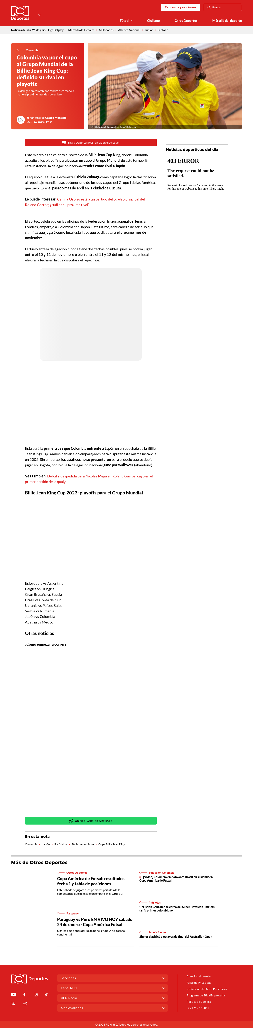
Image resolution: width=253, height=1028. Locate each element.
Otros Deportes (186, 21)
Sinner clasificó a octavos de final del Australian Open (175, 937)
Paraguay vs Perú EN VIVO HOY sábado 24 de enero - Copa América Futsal (94, 922)
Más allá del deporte (227, 21)
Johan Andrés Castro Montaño (47, 117)
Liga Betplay (56, 30)
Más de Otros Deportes (39, 863)
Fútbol (124, 21)
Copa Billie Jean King (111, 844)
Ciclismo (153, 21)
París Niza (60, 844)
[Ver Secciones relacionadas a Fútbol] (131, 20)
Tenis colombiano (83, 844)
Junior (149, 30)
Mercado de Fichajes (81, 30)
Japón (46, 844)
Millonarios (106, 30)
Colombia (31, 844)
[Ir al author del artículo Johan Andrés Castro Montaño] (21, 120)
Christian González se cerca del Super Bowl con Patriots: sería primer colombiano (177, 908)
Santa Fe (163, 30)
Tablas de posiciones (180, 7)
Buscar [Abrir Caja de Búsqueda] (215, 7)
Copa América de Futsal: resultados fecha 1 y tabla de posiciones (90, 881)
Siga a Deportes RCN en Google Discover (91, 142)
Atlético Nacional (129, 30)
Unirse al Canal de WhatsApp (90, 821)
